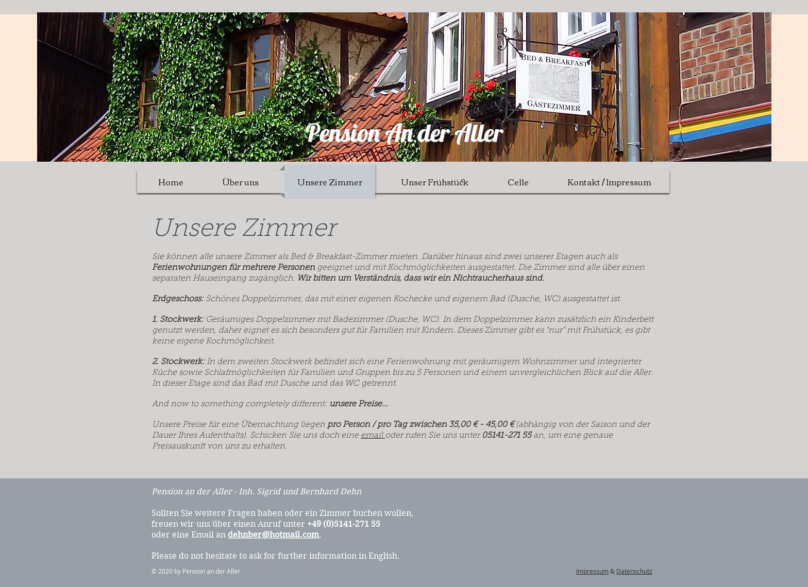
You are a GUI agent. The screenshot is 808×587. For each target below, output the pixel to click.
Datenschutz (634, 571)
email (373, 435)
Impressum (592, 571)
